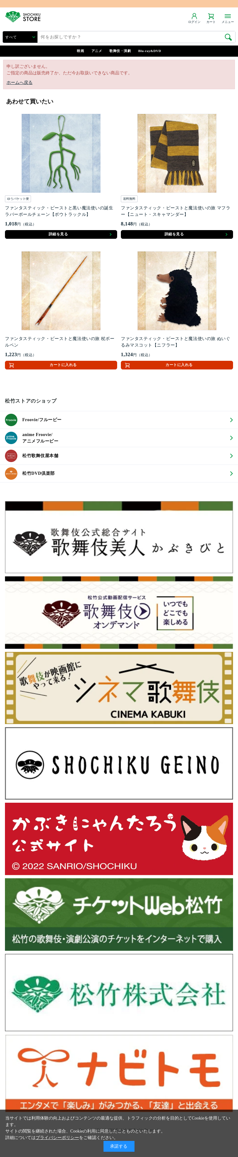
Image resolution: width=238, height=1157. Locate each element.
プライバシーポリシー (57, 1137)
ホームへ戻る (20, 82)
